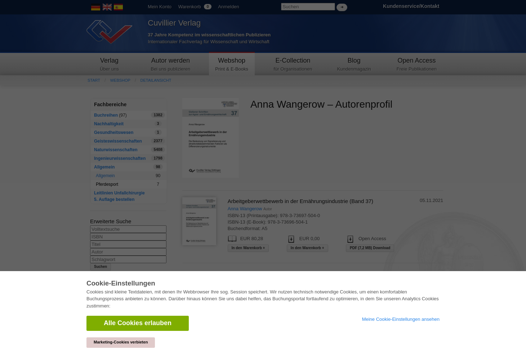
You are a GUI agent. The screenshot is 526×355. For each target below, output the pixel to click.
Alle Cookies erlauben (137, 323)
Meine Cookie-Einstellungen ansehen (401, 319)
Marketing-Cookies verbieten (121, 342)
